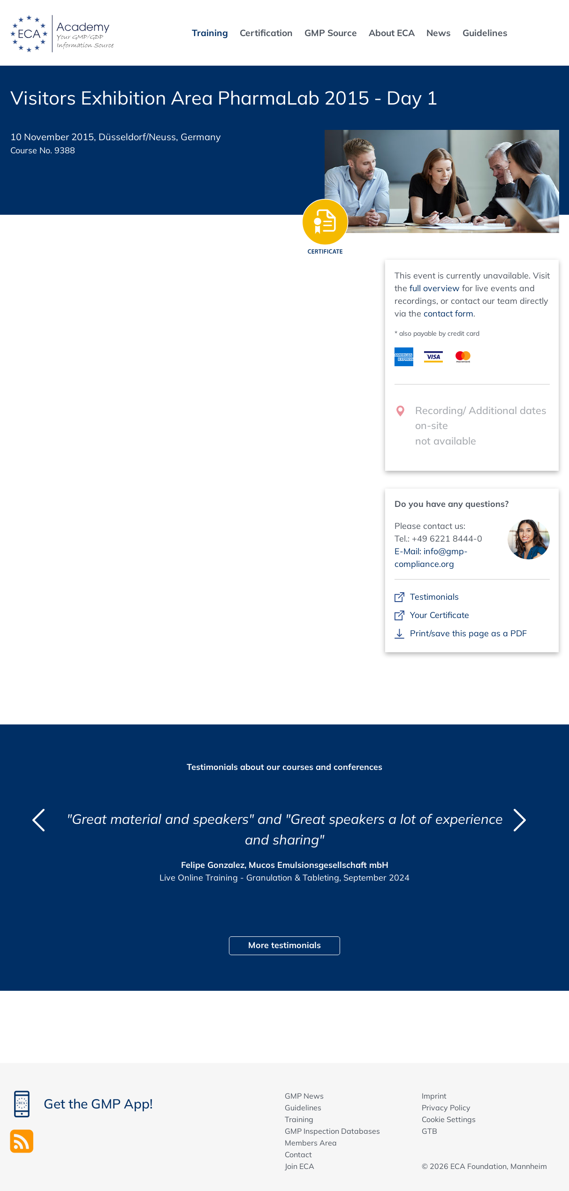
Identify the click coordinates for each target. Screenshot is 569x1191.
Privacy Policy (446, 1107)
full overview (435, 288)
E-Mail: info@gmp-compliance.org (431, 557)
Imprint (434, 1096)
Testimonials (434, 596)
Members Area (311, 1142)
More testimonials (284, 945)
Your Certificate (440, 615)
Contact (298, 1154)
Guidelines (303, 1107)
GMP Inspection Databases (332, 1131)
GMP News (304, 1096)
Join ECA (299, 1166)
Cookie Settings (449, 1119)
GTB (429, 1131)
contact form (448, 313)
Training (299, 1119)
